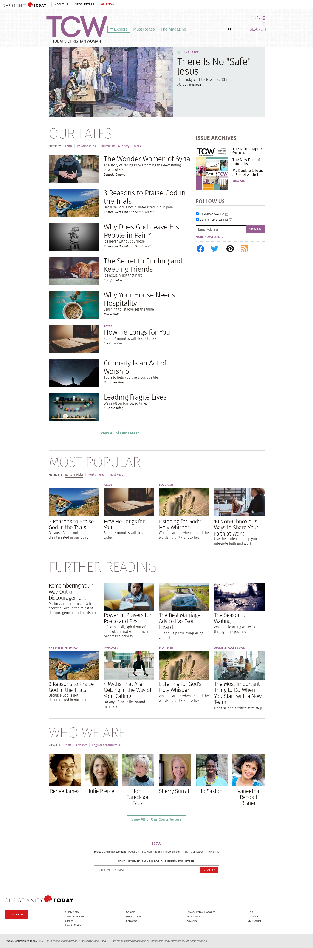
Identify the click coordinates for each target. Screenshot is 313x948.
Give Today (16, 914)
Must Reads (144, 29)
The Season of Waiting (230, 618)
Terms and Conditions (167, 851)
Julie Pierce (101, 791)
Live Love (190, 52)
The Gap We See (75, 916)
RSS (185, 851)
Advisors (81, 745)
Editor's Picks (74, 474)
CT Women (212, 214)
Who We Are (87, 732)
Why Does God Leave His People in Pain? (141, 231)
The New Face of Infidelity (246, 162)
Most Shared (96, 474)
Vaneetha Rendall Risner (248, 797)
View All (238, 181)
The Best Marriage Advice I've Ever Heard (179, 621)
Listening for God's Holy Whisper (180, 524)
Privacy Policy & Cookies (201, 912)
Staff (68, 745)
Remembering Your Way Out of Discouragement (70, 592)
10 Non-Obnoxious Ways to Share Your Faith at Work (236, 527)
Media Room (133, 916)
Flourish (166, 484)
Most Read (117, 474)
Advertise (192, 920)
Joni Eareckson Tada (138, 797)
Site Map (147, 851)
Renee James (64, 791)
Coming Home (214, 219)
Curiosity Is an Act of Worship (135, 367)
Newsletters (84, 4)
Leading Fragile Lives (135, 397)
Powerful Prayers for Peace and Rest (128, 618)
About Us (61, 4)
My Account (254, 920)
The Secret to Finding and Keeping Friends (143, 265)
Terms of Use (194, 916)
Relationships (86, 146)
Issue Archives (216, 138)
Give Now (107, 4)
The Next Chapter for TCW (247, 151)
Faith (68, 146)
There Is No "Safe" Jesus (214, 66)
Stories (69, 920)
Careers (130, 912)
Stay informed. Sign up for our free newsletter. (156, 861)
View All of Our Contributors (156, 819)
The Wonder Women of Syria (147, 159)
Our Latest (83, 133)
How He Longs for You (137, 332)
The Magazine (173, 29)
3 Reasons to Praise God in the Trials (145, 197)
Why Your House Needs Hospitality (139, 299)
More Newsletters (209, 237)
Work (137, 146)
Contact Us (197, 851)
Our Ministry (72, 912)
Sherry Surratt (175, 791)
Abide (108, 326)
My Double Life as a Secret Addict (247, 172)
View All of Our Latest (120, 433)
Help (250, 912)
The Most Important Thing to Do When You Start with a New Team (238, 693)
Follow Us (131, 920)
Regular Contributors (106, 745)
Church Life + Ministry (115, 146)
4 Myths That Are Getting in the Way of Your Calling (128, 690)
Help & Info (212, 851)
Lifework (111, 648)
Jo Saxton (212, 791)
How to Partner (74, 925)
